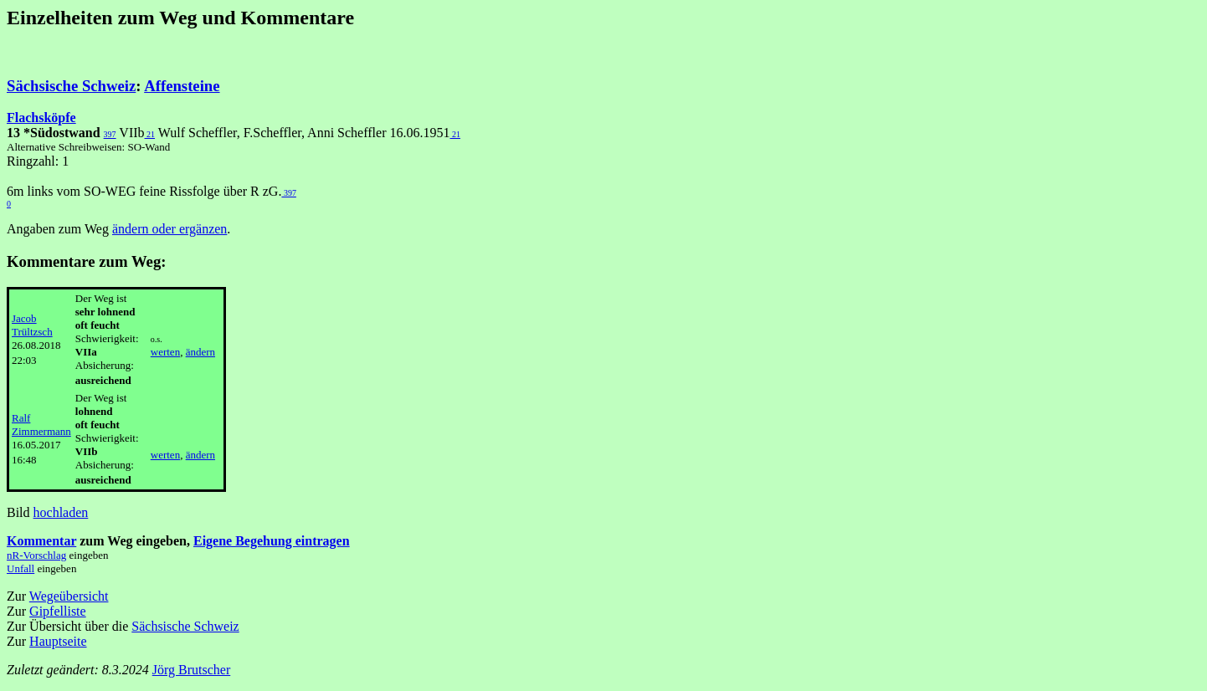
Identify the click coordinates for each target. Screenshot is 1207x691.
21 (150, 134)
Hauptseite (57, 641)
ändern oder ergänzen (169, 229)
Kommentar (41, 541)
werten (165, 352)
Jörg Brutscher (191, 670)
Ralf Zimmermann (41, 425)
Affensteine (181, 86)
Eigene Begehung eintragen (271, 541)
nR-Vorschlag (36, 555)
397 (110, 134)
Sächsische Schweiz (71, 86)
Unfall (20, 568)
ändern (200, 352)
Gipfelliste (57, 611)
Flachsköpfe (41, 117)
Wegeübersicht (69, 596)
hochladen (61, 512)
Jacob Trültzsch (32, 325)
